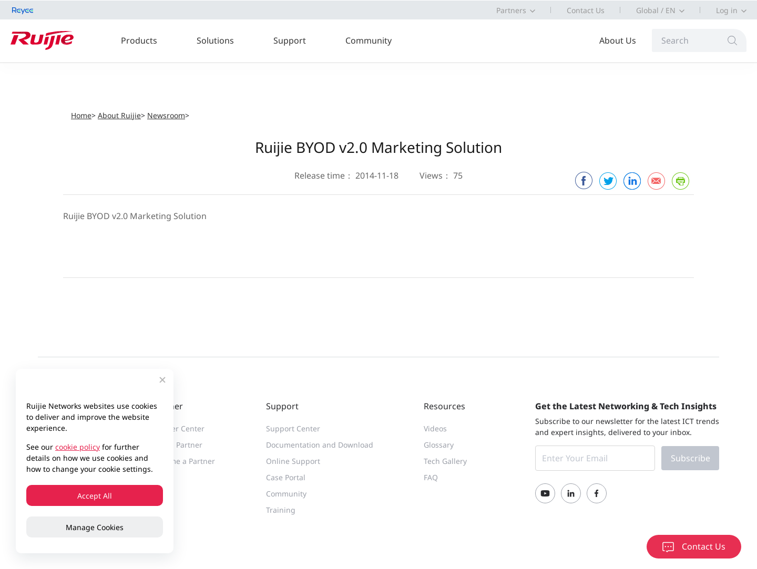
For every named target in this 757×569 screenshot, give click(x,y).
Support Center (293, 428)
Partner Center (178, 428)
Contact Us (586, 10)
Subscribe (690, 458)
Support (289, 40)
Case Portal (285, 477)
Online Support (293, 461)
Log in (727, 10)
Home (81, 115)
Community (368, 40)
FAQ (431, 477)
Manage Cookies (95, 527)
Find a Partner (177, 445)
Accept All (94, 496)
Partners (511, 10)
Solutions (215, 40)
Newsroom (166, 115)
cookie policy (77, 447)
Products (139, 40)
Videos (435, 428)
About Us (617, 40)
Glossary (439, 445)
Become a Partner (183, 461)
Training (280, 510)
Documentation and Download (319, 445)
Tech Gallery (445, 461)
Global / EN (656, 10)
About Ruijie (119, 115)
